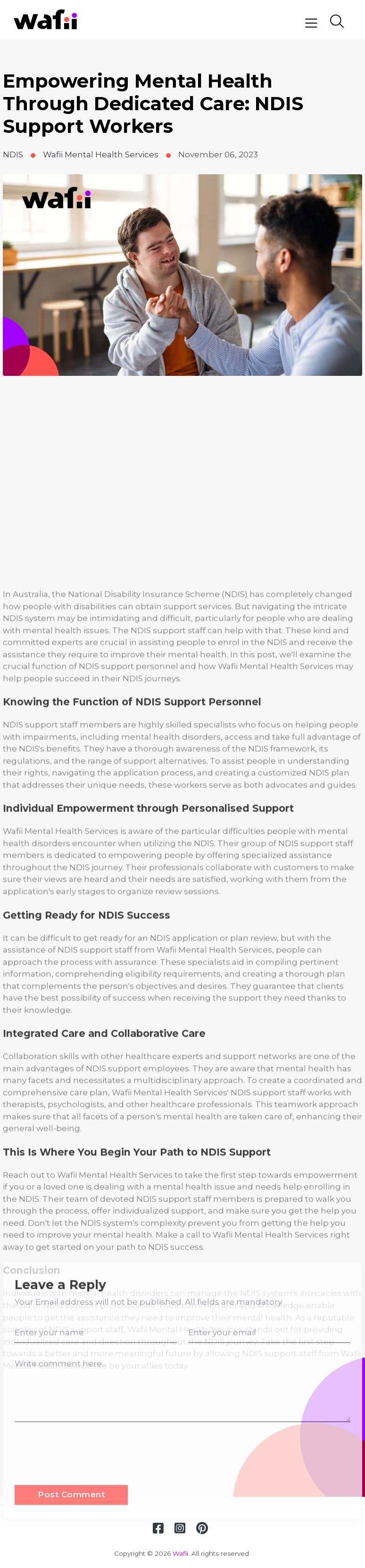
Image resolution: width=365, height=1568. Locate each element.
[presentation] (86, 1520)
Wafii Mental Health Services (100, 154)
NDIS (13, 154)
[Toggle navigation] (311, 23)
